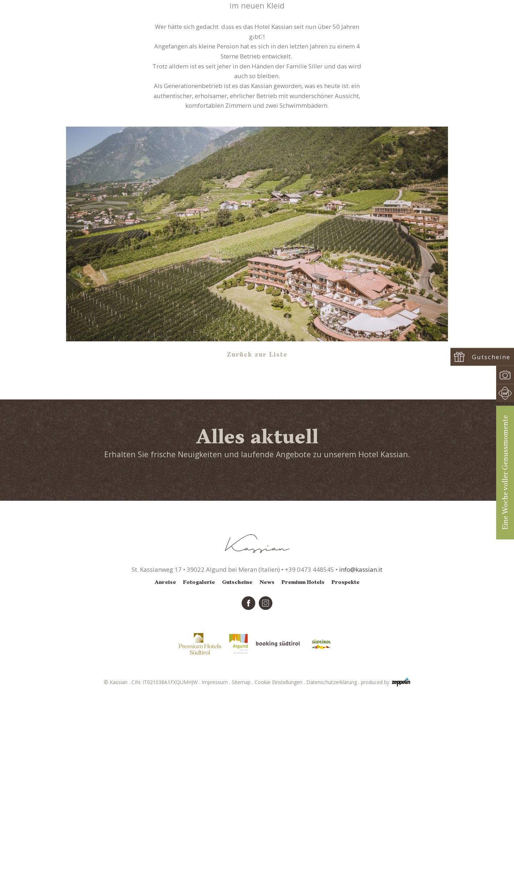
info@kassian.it (360, 759)
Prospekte (345, 772)
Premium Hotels (303, 772)
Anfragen (433, 25)
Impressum (217, 871)
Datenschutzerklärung (333, 871)
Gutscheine (237, 772)
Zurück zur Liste (257, 544)
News (261, 155)
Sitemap (243, 871)
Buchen (474, 25)
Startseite (240, 155)
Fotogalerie (199, 772)
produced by (385, 872)
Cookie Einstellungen (280, 871)
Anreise (165, 772)
